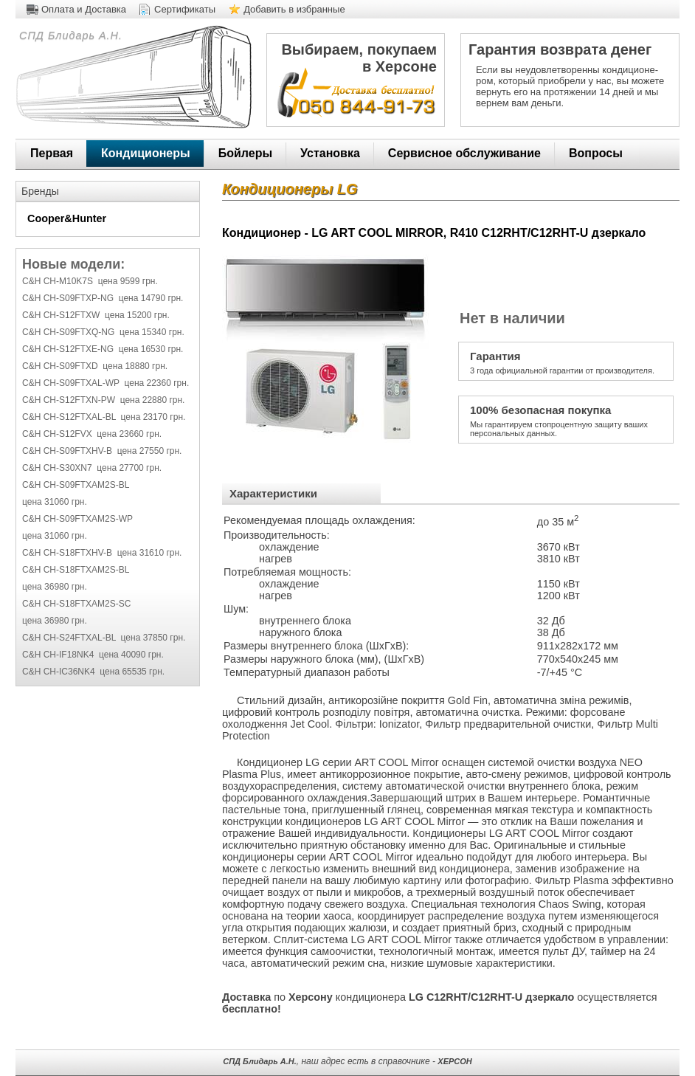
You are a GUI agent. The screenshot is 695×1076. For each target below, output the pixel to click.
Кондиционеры (145, 153)
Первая (51, 153)
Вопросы (596, 153)
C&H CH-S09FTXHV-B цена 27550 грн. (101, 451)
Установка (330, 153)
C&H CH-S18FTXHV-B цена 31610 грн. (101, 553)
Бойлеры (245, 153)
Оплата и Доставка (83, 9)
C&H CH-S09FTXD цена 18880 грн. (94, 366)
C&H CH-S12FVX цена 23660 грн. (92, 434)
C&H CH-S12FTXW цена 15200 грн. (96, 315)
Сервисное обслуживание (464, 153)
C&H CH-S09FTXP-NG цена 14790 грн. (102, 298)
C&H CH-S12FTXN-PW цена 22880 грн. (103, 400)
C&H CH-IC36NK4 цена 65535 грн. (93, 671)
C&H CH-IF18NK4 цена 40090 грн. (93, 654)
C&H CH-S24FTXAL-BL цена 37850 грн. (103, 637)
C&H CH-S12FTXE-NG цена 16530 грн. (102, 349)
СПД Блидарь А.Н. (68, 35)
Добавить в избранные (294, 9)
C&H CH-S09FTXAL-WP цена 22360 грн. (105, 383)
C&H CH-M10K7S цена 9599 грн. (90, 281)
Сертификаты (184, 9)
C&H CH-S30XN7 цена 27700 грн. (92, 468)
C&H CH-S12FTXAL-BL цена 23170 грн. (103, 417)
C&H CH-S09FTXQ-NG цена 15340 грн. (103, 332)
